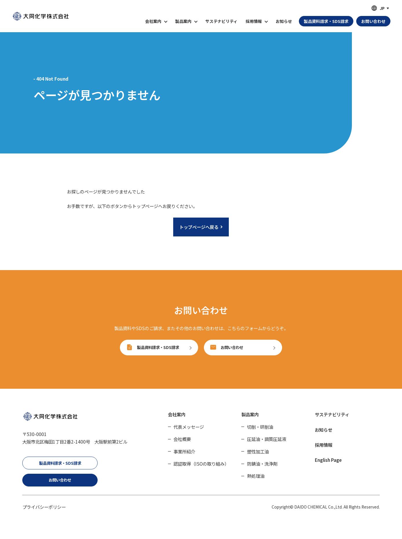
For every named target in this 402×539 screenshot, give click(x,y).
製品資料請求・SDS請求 (60, 469)
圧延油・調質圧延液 (266, 445)
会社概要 (182, 445)
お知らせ (284, 21)
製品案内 (250, 420)
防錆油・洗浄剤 (262, 469)
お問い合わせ (60, 486)
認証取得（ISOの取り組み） (201, 469)
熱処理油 (255, 482)
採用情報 (323, 451)
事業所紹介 (184, 457)
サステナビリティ (221, 21)
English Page (328, 466)
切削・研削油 (260, 433)
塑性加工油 (258, 457)
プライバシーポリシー (44, 513)
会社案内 (176, 420)
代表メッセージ (188, 433)
